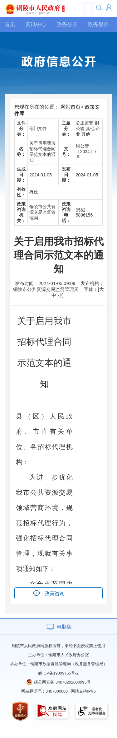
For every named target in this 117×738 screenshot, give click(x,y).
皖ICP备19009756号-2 (58, 673)
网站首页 (70, 107)
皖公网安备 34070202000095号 (62, 682)
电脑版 (64, 626)
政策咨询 (55, 593)
